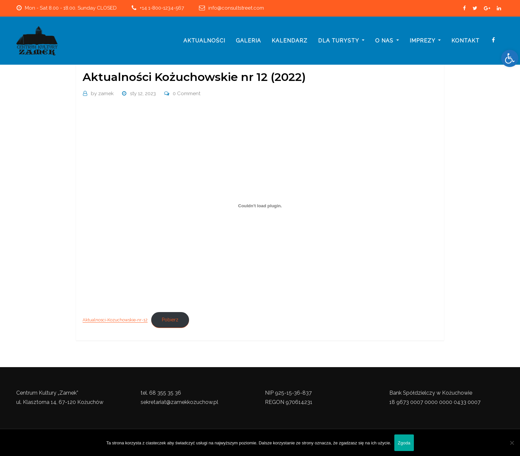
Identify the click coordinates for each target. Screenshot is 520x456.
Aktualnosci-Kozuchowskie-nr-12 (115, 319)
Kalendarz (289, 40)
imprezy (425, 40)
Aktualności (204, 40)
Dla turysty (341, 40)
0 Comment (186, 94)
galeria (248, 40)
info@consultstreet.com (236, 8)
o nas (387, 40)
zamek (102, 94)
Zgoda (404, 442)
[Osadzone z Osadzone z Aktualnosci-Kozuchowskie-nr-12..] (260, 205)
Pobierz (170, 319)
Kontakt (465, 40)
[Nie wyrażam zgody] (511, 442)
